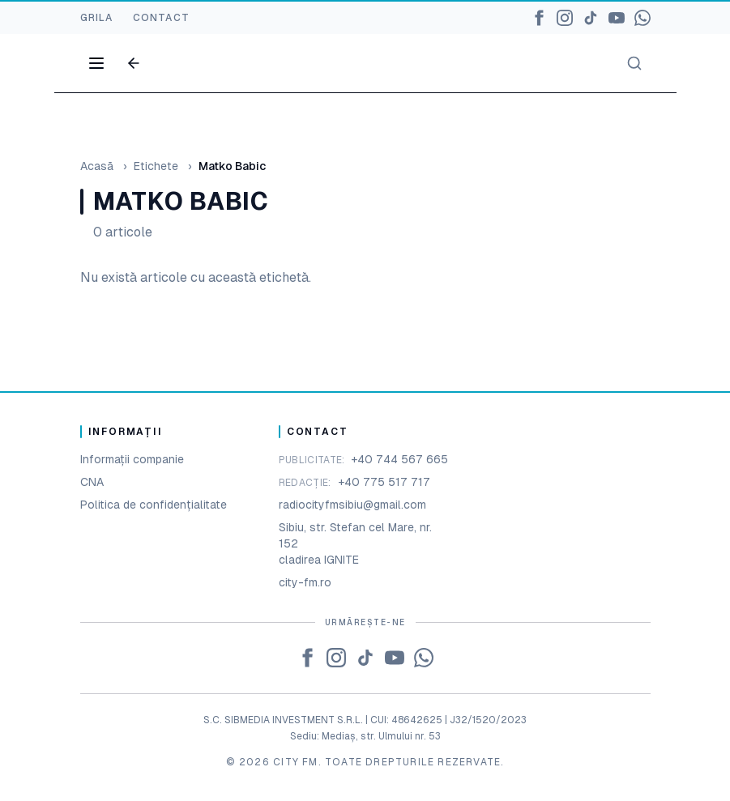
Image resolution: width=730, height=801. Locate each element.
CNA (92, 481)
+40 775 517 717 (384, 481)
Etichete (156, 166)
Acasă (96, 166)
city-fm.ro (305, 582)
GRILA (96, 17)
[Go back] (133, 63)
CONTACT (161, 17)
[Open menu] (96, 63)
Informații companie (132, 459)
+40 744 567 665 (399, 459)
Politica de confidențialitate (153, 504)
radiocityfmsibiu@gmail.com (352, 504)
